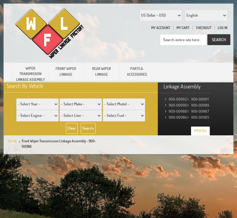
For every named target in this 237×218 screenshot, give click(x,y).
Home (12, 141)
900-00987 (200, 111)
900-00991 (200, 99)
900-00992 (178, 99)
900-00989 (200, 105)
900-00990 (178, 105)
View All (200, 130)
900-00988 (178, 111)
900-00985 (200, 117)
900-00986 (178, 117)
